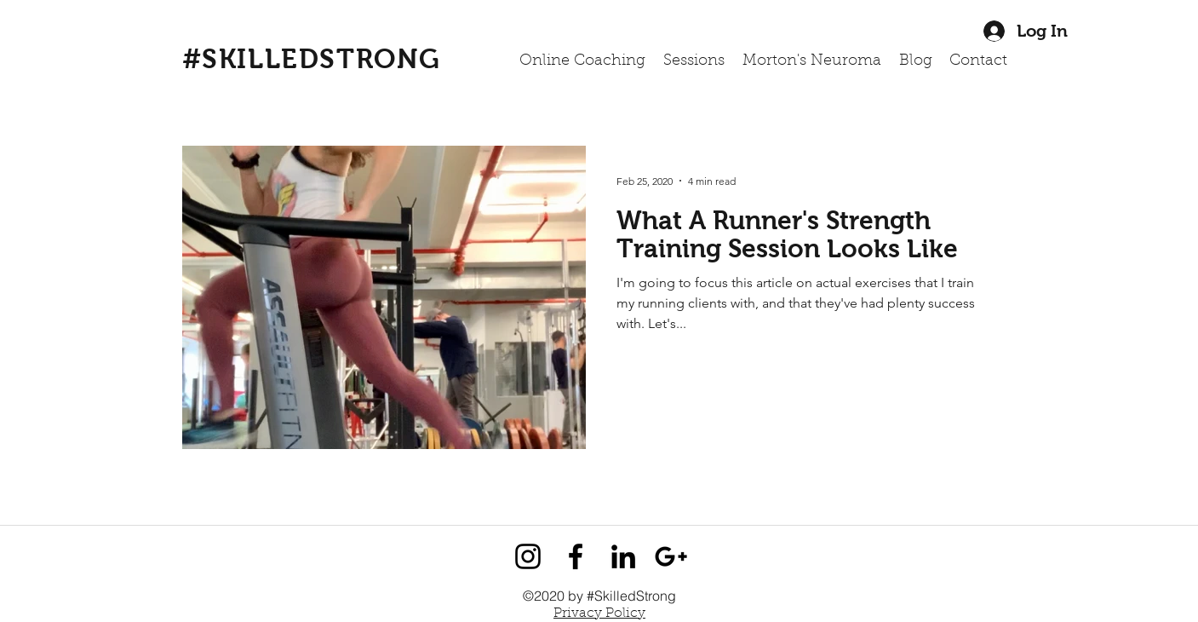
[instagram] (528, 556)
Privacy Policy (599, 613)
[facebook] (576, 556)
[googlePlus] (671, 556)
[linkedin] (623, 556)
